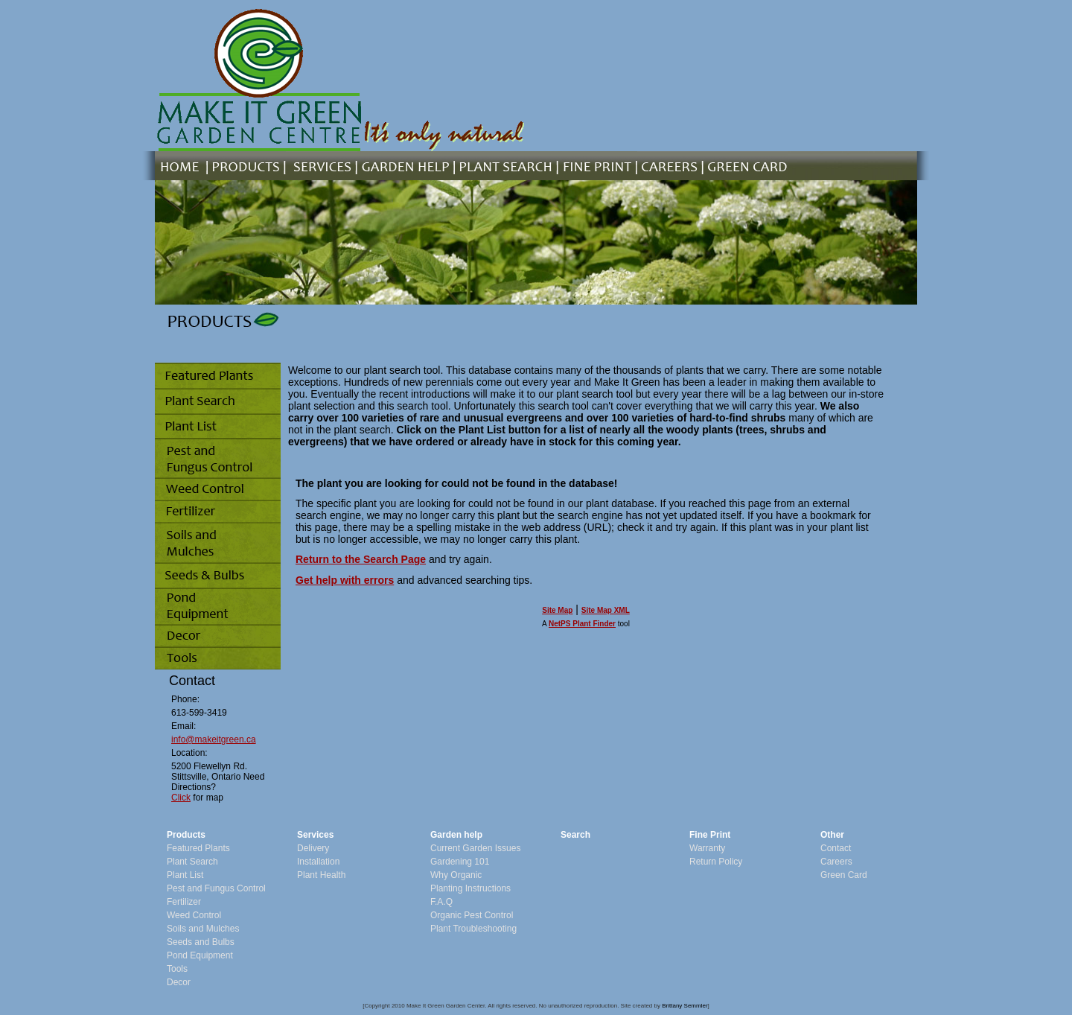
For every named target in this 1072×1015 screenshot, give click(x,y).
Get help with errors (345, 580)
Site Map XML (605, 610)
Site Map (557, 610)
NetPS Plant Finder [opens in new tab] (582, 624)
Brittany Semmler (684, 1005)
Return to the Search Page (361, 559)
